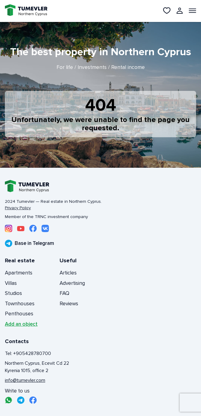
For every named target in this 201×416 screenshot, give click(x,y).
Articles (68, 273)
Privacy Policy (18, 207)
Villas (11, 283)
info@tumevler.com (25, 380)
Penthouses (19, 313)
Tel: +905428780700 (28, 353)
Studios (13, 293)
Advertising (72, 283)
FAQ (64, 293)
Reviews (69, 303)
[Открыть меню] (192, 11)
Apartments (18, 273)
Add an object (21, 324)
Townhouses (20, 303)
